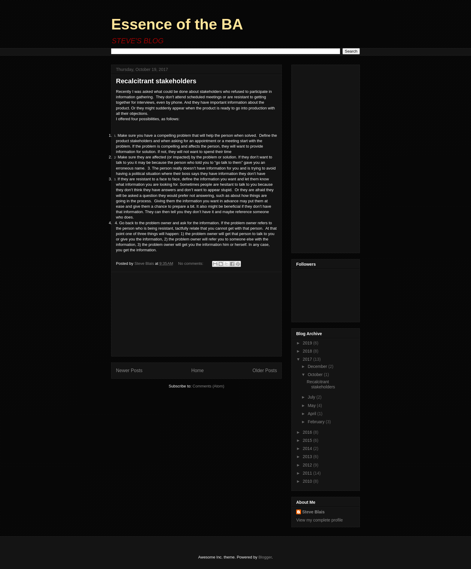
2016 (308, 432)
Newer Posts (129, 370)
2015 (308, 440)
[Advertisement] (196, 314)
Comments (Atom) (208, 386)
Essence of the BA (177, 24)
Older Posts (265, 370)
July (312, 397)
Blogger (265, 557)
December (318, 366)
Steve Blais (313, 511)
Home (197, 370)
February (317, 421)
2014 (308, 448)
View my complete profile (319, 520)
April (312, 413)
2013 (308, 456)
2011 (308, 473)
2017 (308, 359)
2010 (308, 481)
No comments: (191, 263)
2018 (308, 351)
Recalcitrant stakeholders (156, 81)
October (316, 374)
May (312, 405)
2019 (308, 343)
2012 (308, 465)
